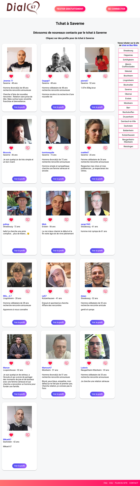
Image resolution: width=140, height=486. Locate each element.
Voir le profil (19, 107)
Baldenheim (128, 130)
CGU (111, 483)
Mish (44, 224)
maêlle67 (85, 152)
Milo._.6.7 (7, 296)
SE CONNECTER (116, 8)
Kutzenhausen (128, 135)
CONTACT (133, 483)
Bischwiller (128, 85)
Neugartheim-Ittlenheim (128, 140)
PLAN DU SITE (121, 483)
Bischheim (128, 76)
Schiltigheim (128, 60)
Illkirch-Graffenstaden (128, 65)
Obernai (128, 94)
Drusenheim (128, 117)
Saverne (128, 89)
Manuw (6, 368)
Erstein (128, 98)
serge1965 (85, 224)
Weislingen (128, 146)
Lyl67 (44, 296)
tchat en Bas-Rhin (130, 45)
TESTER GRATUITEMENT (70, 8)
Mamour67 (47, 368)
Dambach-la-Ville (128, 121)
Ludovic (84, 368)
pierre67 (84, 81)
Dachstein (128, 126)
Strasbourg (128, 50)
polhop (6, 224)
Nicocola (7, 152)
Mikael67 (7, 439)
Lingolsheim (128, 80)
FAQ (105, 483)
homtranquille (48, 152)
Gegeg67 (46, 81)
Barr (128, 107)
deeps (83, 296)
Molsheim (128, 103)
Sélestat (128, 71)
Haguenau (128, 55)
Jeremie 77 (8, 81)
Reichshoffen (128, 112)
